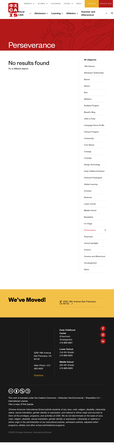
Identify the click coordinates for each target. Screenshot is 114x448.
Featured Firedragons (93, 178)
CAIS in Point (89, 119)
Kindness (88, 197)
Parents (28, 3)
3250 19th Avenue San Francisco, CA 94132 (78, 302)
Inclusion (88, 191)
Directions (38, 375)
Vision (86, 269)
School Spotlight (91, 243)
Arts (85, 92)
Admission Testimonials (94, 73)
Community (89, 138)
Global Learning (90, 184)
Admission (40, 13)
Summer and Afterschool (88, 13)
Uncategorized (90, 263)
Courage (87, 151)
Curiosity (87, 158)
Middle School (90, 210)
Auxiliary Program (91, 105)
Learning (56, 13)
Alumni (41, 3)
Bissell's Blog (89, 112)
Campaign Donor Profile (94, 125)
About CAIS (21, 13)
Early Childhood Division (94, 171)
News (78, 3)
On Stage (88, 223)
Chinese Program (91, 132)
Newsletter (88, 217)
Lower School (90, 204)
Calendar (56, 3)
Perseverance (90, 230)
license (30, 404)
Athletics (71, 13)
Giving (67, 3)
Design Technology (92, 164)
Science (87, 250)
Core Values (89, 145)
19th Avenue (89, 66)
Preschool (88, 237)
